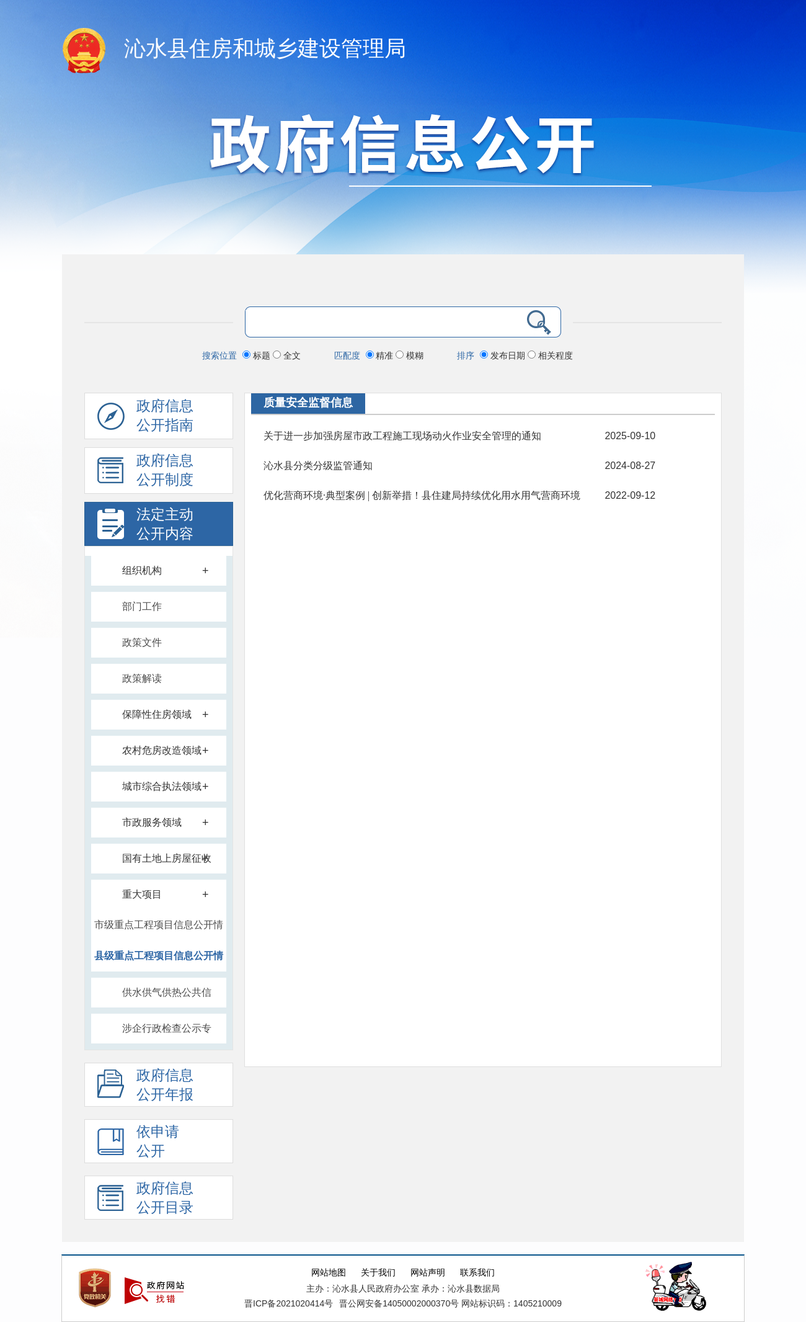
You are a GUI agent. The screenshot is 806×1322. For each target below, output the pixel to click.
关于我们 (378, 1272)
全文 (287, 355)
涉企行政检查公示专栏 (166, 1034)
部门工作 (142, 606)
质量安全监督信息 (308, 402)
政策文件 (142, 642)
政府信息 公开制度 (145, 473)
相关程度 (550, 355)
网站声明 (427, 1272)
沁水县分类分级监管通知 (318, 465)
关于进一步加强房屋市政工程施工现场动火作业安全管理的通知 (402, 436)
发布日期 (504, 355)
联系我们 (477, 1272)
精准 (381, 355)
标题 (257, 355)
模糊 (409, 355)
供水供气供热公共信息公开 (166, 998)
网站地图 (328, 1272)
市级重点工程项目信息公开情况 (158, 929)
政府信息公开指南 (145, 418)
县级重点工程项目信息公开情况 (158, 960)
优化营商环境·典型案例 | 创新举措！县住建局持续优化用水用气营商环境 (422, 495)
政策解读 (142, 678)
